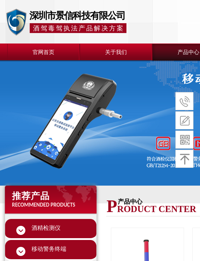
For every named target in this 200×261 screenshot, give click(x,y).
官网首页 (43, 52)
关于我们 (116, 52)
